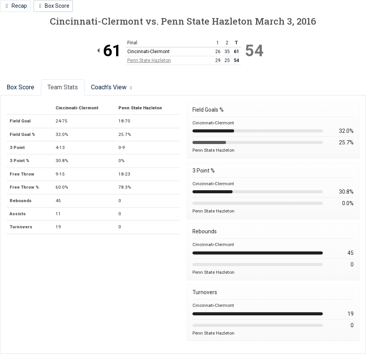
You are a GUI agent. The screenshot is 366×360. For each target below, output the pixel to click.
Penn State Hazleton (149, 60)
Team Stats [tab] (62, 87)
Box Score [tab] (20, 87)
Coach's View (112, 87)
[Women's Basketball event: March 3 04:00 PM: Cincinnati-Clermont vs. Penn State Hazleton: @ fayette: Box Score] (53, 6)
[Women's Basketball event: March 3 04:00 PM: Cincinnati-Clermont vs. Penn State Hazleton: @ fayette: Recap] (15, 6)
